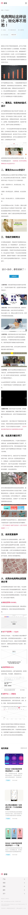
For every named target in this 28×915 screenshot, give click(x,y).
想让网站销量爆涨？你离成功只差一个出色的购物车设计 (13, 807)
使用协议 (7, 898)
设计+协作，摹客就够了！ (14, 269)
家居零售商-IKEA (8, 667)
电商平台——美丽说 (9, 694)
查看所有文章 (24, 748)
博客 (2, 10)
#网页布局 (13, 34)
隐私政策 (3, 898)
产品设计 (7, 10)
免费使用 (14, 276)
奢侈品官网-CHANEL (9, 602)
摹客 (4, 874)
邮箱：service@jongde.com (6, 901)
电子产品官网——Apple (10, 632)
